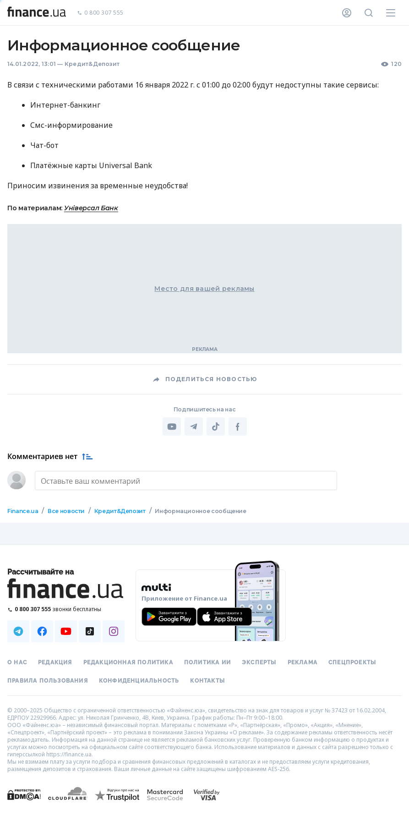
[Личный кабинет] (347, 13)
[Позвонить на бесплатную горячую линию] (66, 609)
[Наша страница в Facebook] (42, 631)
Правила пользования (47, 681)
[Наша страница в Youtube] (66, 631)
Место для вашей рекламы (204, 288)
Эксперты (259, 662)
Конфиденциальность (139, 681)
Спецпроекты (352, 662)
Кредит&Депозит (92, 63)
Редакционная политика (128, 662)
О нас (17, 662)
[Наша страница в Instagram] (114, 631)
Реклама (302, 662)
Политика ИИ (207, 662)
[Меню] (391, 13)
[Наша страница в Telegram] (18, 631)
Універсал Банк (91, 208)
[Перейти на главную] (36, 12)
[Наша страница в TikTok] (90, 631)
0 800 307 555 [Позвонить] (100, 13)
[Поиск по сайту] (369, 13)
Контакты (207, 681)
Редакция (55, 662)
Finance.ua (22, 511)
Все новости (66, 511)
